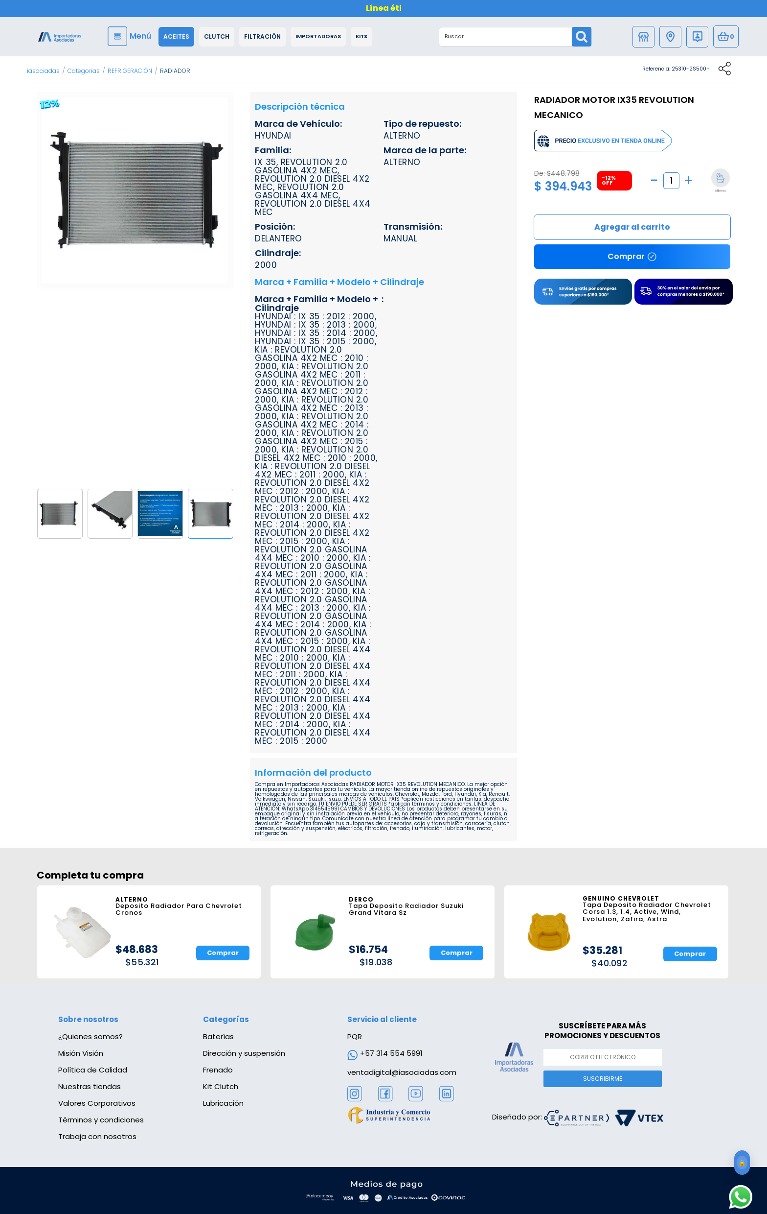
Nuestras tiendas (89, 1086)
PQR (354, 1036)
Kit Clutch (220, 1086)
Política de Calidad (92, 1070)
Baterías (218, 1036)
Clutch (216, 37)
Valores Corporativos (96, 1103)
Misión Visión (80, 1053)
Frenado (218, 1070)
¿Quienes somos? (90, 1036)
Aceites (176, 37)
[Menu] (131, 36)
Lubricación (223, 1103)
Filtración (262, 37)
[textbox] (505, 36)
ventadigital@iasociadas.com (401, 1072)
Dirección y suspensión (244, 1053)
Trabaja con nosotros (97, 1136)
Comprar (632, 227)
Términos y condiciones (101, 1120)
